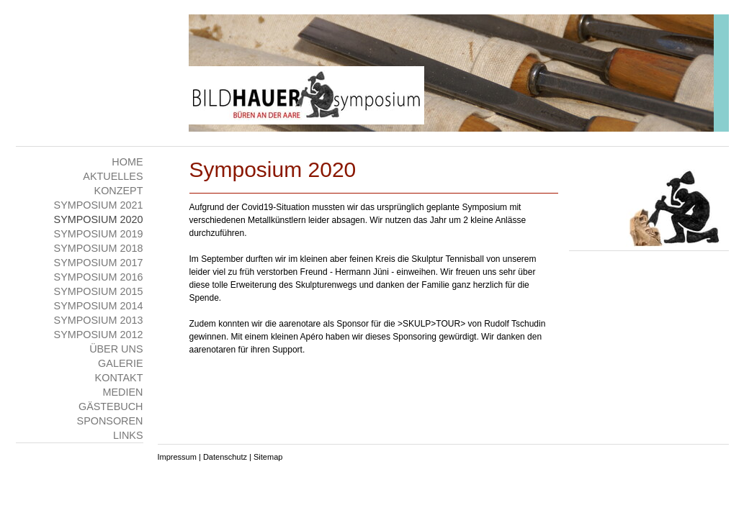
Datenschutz (225, 457)
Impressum (177, 457)
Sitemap (268, 457)
